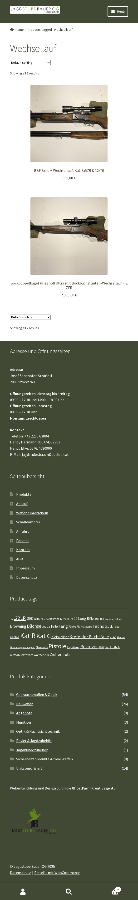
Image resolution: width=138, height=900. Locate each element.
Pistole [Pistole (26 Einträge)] (57, 646)
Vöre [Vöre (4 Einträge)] (30, 655)
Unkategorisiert (29, 768)
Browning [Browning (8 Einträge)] (18, 626)
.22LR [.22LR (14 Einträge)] (20, 618)
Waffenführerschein (32, 513)
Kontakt (23, 549)
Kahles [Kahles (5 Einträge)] (14, 637)
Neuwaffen (24, 703)
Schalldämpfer (28, 522)
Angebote (24, 713)
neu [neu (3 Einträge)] (33, 647)
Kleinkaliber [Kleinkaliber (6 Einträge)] (60, 637)
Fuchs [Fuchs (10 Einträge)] (98, 626)
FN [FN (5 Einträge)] (78, 626)
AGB (19, 559)
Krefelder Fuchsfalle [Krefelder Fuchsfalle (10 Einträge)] (89, 636)
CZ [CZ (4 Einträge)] (48, 626)
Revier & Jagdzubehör (34, 740)
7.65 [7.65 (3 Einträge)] (42, 619)
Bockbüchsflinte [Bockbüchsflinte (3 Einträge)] (113, 619)
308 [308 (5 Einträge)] (96, 618)
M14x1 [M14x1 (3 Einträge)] (113, 637)
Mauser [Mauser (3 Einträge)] (121, 637)
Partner (22, 540)
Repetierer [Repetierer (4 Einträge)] (73, 647)
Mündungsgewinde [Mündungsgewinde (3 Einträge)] (20, 647)
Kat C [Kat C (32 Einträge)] (43, 636)
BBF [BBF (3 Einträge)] (102, 619)
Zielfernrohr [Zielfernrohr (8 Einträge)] (60, 654)
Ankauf (22, 503)
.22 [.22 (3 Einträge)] (11, 619)
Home (19, 29)
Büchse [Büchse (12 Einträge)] (34, 626)
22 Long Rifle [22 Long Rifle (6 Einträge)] (84, 618)
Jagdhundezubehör (32, 749)
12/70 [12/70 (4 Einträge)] (63, 619)
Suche (69, 892)
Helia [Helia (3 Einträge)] (116, 626)
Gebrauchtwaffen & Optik (36, 694)
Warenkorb (106, 888)
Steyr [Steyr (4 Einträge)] (23, 655)
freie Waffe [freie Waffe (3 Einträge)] (86, 626)
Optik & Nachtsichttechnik (38, 731)
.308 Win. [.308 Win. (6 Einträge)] (33, 618)
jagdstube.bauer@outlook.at (45, 454)
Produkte (23, 494)
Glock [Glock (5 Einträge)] (109, 626)
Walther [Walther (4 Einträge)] (39, 655)
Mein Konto (23, 892)
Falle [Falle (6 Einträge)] (54, 626)
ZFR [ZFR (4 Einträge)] (46, 655)
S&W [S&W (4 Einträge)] (101, 647)
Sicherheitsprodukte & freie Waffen (44, 759)
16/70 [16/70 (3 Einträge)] (70, 619)
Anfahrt (22, 531)
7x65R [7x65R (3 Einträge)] (48, 619)
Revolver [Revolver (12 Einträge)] (89, 646)
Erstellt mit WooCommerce (57, 872)
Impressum (25, 568)
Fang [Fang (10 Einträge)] (63, 626)
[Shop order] (30, 62)
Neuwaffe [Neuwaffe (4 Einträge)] (42, 647)
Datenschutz (26, 577)
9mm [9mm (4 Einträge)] (55, 619)
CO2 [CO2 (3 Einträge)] (44, 626)
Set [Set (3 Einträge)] (107, 647)
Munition (23, 722)
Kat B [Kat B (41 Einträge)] (28, 635)
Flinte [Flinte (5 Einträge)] (72, 626)
